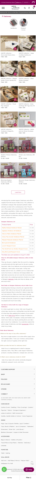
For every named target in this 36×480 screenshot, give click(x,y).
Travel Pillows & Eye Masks (8, 442)
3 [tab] (11, 50)
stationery (11, 279)
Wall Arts (3, 460)
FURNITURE (4, 449)
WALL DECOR (5, 457)
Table (2, 453)
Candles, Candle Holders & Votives (11, 416)
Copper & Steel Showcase (20, 432)
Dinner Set (12, 429)
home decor (5, 404)
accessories (25, 324)
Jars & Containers (21, 426)
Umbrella (3, 445)
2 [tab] (9, 50)
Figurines (3, 410)
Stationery (27, 442)
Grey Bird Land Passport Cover (11, 251)
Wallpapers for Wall (7, 463)
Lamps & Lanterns (6, 413)
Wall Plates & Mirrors (14, 460)
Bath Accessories (17, 413)
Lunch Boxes (19, 429)
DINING (3, 420)
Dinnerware (4, 429)
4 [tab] (30, 50)
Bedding (13, 407)
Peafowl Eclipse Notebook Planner (12, 227)
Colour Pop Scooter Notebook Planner (13, 236)
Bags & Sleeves (5, 439)
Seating (8, 453)
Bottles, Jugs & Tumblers (21, 423)
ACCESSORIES (5, 436)
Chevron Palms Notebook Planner (11, 233)
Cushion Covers (5, 407)
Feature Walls (25, 460)
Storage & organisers (19, 410)
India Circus (11, 315)
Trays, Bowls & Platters (7, 426)
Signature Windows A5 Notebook (11, 230)
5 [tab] (31, 75)
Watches (20, 442)
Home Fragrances (27, 416)
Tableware (30, 426)
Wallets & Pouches (16, 439)
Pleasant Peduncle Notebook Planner (12, 239)
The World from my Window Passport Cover (15, 248)
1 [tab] (7, 50)
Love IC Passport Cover (9, 245)
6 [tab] (13, 152)
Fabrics (10, 410)
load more (18, 192)
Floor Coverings (22, 407)
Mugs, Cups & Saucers (7, 423)
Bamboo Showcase (6, 432)
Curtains (30, 407)
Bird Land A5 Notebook (9, 242)
